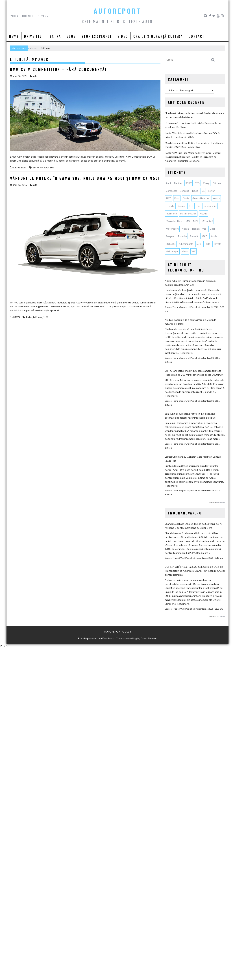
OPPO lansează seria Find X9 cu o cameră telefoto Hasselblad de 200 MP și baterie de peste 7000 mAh (194, 372)
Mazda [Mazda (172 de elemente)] (203, 213)
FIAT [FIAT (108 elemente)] (168, 198)
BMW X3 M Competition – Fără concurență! (58, 69)
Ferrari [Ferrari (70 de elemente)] (211, 190)
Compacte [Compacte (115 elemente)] (171, 190)
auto (33, 76)
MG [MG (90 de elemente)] (188, 221)
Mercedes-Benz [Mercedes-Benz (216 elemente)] (174, 221)
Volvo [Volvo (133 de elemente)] (185, 251)
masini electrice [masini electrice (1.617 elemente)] (188, 213)
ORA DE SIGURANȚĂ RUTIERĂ (158, 36)
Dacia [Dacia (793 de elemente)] (195, 190)
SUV (52, 167)
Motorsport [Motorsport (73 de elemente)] (172, 228)
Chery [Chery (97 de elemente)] (206, 183)
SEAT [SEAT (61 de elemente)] (204, 236)
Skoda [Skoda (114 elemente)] (213, 236)
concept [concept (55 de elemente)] (184, 190)
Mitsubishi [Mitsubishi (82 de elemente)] (207, 221)
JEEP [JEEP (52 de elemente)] (190, 206)
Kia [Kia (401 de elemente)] (198, 206)
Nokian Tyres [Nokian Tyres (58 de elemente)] (199, 228)
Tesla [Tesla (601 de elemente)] (207, 243)
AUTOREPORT (117, 11)
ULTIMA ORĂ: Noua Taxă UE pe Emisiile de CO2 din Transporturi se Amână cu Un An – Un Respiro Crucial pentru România (195, 570)
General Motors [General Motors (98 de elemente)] (200, 198)
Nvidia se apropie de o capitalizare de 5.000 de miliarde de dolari (190, 321)
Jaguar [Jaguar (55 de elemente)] (181, 206)
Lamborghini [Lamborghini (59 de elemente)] (210, 206)
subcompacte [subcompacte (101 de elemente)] (186, 243)
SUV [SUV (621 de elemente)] (199, 243)
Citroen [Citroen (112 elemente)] (217, 183)
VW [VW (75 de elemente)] (193, 251)
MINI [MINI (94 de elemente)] (195, 221)
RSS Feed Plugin (220, 502)
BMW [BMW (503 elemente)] (189, 183)
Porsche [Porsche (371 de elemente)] (182, 236)
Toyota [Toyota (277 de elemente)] (217, 243)
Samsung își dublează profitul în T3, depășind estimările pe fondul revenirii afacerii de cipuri (190, 415)
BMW (36, 167)
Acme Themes (149, 638)
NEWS (14, 36)
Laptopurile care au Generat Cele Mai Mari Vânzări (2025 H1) (193, 458)
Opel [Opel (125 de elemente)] (212, 228)
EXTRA (55, 36)
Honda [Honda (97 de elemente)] (216, 198)
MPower (44, 167)
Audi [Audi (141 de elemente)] (168, 183)
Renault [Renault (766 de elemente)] (194, 236)
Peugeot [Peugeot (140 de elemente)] (170, 236)
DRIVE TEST (34, 36)
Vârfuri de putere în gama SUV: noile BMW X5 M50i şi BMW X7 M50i (85, 178)
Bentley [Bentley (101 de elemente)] (178, 183)
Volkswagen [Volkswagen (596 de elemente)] (172, 251)
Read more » (212, 301)
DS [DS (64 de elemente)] (203, 190)
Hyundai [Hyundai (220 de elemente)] (170, 206)
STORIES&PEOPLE (97, 36)
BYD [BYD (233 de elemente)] (197, 183)
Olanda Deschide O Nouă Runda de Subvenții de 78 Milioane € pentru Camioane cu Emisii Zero (193, 525)
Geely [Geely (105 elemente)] (186, 198)
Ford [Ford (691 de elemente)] (176, 198)
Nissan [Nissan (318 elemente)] (185, 228)
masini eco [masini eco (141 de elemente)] (171, 213)
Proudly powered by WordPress (96, 638)
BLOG (71, 36)
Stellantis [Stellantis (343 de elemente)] (170, 243)
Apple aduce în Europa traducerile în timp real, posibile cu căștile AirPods (190, 282)
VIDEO (122, 36)
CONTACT (197, 36)
